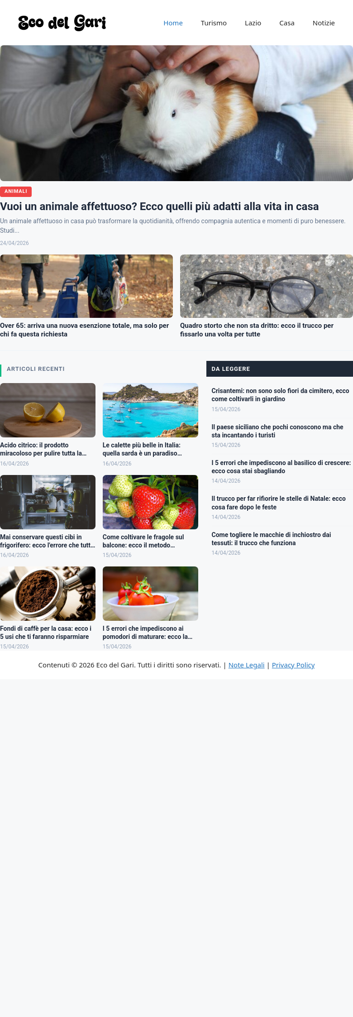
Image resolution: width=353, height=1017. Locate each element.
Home (173, 22)
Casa (287, 22)
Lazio (253, 22)
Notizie (324, 22)
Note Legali (247, 664)
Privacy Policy (293, 664)
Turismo (214, 22)
